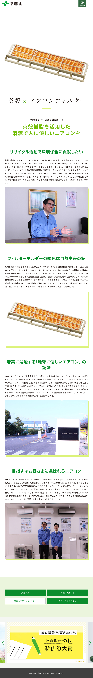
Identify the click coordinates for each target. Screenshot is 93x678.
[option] (46, 642)
